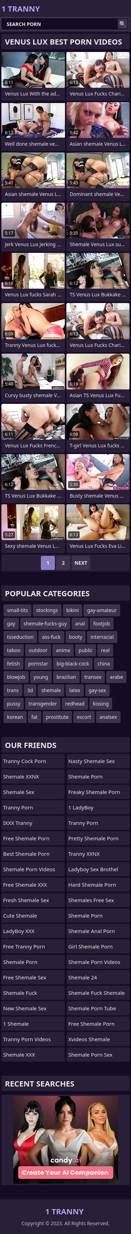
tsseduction (20, 637)
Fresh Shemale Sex (26, 900)
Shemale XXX (19, 1054)
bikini (72, 610)
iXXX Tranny (17, 822)
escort (84, 717)
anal (80, 623)
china (103, 663)
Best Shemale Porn (26, 853)
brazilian (66, 677)
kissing (101, 703)
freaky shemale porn (94, 791)
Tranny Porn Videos (27, 1039)
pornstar (38, 663)
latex (74, 690)
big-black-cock (73, 663)
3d (30, 690)
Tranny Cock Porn (24, 760)
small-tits (17, 610)
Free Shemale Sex (24, 977)
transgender (43, 703)
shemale (51, 690)
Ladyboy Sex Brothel (93, 869)
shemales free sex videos (91, 902)
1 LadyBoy (81, 807)
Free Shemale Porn (26, 838)
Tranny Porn (18, 807)
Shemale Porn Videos (29, 869)
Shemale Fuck (20, 992)
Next (80, 562)
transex (93, 677)
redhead (75, 703)
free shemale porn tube (91, 1025)
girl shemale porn (90, 946)
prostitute (57, 717)
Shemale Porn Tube (92, 1008)
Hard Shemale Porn (92, 884)
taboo (13, 650)
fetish (13, 663)
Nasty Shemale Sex (91, 760)
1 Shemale (16, 1023)
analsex (108, 717)
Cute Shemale (20, 915)
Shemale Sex (18, 791)
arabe (116, 677)
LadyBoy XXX (19, 930)
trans (13, 690)
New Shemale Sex (24, 1008)
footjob (101, 623)
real (105, 650)
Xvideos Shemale (89, 1039)
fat (34, 717)
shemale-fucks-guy (45, 623)
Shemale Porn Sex (90, 1054)
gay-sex (97, 690)
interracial (102, 637)
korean (15, 717)
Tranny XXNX (84, 853)
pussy (13, 703)
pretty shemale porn (93, 838)
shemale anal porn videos (91, 932)
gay (11, 623)
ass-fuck (51, 637)
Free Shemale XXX (25, 884)
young (41, 677)
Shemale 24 (82, 977)
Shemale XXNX (21, 776)
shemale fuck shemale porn (96, 994)
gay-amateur (101, 610)
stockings (47, 610)
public (86, 650)
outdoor (38, 650)
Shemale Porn (20, 961)
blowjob (16, 677)
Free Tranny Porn (24, 946)
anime (63, 650)
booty (75, 637)
